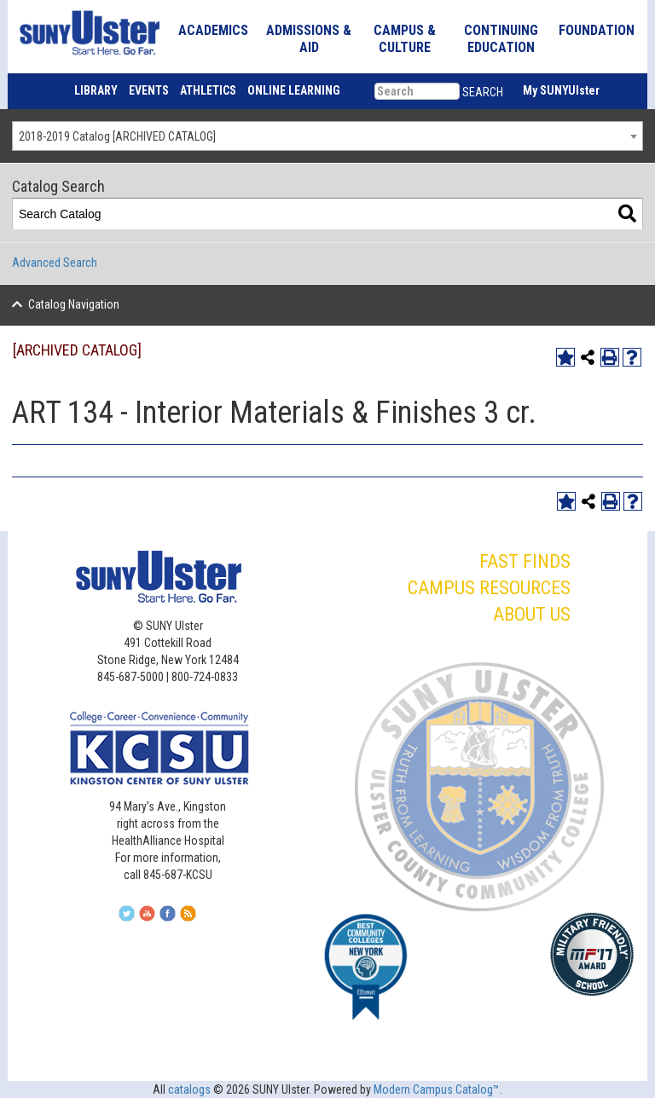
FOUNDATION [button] (597, 30)
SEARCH (482, 92)
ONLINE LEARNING (293, 90)
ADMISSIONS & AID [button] (308, 38)
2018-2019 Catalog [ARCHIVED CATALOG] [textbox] (117, 136)
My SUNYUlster (561, 90)
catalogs (189, 1089)
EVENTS (149, 90)
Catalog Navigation (73, 304)
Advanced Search (54, 262)
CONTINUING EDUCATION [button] (501, 38)
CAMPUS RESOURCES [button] (489, 587)
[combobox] (327, 136)
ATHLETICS (208, 90)
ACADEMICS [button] (213, 30)
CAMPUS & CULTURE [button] (405, 38)
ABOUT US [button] (532, 614)
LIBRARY (96, 90)
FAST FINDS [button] (525, 561)
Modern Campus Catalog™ (437, 1089)
